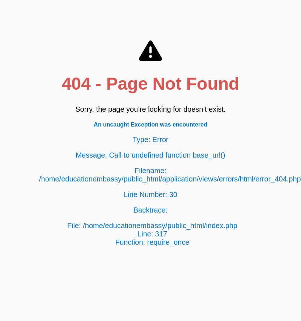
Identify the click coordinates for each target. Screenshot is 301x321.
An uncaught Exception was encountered (150, 124)
